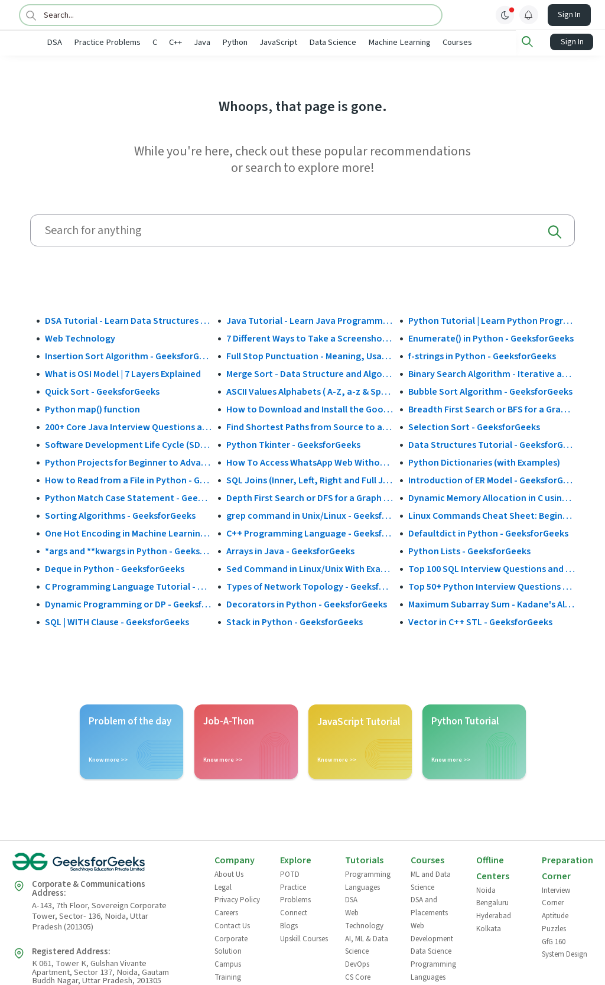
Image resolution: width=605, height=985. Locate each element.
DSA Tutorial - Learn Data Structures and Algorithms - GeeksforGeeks (128, 319)
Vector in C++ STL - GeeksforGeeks (480, 621)
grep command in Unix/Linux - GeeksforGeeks (309, 514)
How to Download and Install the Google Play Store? (309, 408)
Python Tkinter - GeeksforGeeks (293, 443)
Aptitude (555, 915)
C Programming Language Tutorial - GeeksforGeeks (128, 585)
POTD (290, 874)
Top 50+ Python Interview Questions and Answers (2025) (491, 585)
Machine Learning (438, 42)
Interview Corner (556, 896)
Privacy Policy (237, 899)
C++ (214, 42)
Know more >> (108, 759)
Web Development (432, 931)
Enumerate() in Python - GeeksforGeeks (491, 337)
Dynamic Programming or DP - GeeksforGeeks (128, 603)
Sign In (569, 15)
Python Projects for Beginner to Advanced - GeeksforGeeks (128, 461)
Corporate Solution (231, 944)
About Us (228, 874)
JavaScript (317, 42)
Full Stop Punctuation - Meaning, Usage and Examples (309, 355)
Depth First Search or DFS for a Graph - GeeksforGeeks (309, 496)
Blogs (289, 924)
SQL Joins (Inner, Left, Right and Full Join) (309, 479)
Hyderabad (493, 915)
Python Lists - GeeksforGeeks (469, 550)
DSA (93, 42)
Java (241, 42)
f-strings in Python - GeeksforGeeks (482, 355)
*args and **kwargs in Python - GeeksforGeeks (128, 550)
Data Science (371, 42)
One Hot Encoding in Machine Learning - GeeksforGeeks (128, 532)
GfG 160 (553, 940)
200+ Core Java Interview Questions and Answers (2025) (128, 426)
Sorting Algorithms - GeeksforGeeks (120, 514)
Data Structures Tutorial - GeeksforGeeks (491, 443)
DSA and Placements (429, 906)
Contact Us (232, 924)
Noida (486, 889)
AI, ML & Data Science (366, 944)
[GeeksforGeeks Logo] (103, 865)
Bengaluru (492, 902)
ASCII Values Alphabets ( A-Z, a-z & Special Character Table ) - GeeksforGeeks (309, 390)
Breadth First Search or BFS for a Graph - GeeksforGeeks (491, 408)
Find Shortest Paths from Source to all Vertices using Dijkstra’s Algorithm (309, 426)
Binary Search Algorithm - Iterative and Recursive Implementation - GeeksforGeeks (491, 372)
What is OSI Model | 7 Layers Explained (123, 372)
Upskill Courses (304, 937)
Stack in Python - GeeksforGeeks (294, 621)
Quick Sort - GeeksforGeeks (102, 390)
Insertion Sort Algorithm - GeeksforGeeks (128, 355)
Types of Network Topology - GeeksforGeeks (309, 585)
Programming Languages (368, 880)
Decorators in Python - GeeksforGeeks (306, 603)
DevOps (357, 963)
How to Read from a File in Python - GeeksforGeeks (128, 479)
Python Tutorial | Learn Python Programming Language (491, 319)
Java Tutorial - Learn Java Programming (309, 319)
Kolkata (488, 927)
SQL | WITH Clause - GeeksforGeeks (117, 621)
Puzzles (554, 927)
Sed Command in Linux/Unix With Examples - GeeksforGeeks (309, 567)
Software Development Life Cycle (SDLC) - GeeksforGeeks (128, 443)
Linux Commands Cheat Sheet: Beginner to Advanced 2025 (491, 514)
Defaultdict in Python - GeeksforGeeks (488, 532)
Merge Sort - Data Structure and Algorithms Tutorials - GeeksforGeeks (309, 372)
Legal (223, 886)
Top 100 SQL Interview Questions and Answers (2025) (491, 567)
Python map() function (92, 408)
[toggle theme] (505, 14)
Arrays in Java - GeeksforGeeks (290, 550)
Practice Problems (146, 42)
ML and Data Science (431, 880)
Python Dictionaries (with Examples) (484, 461)
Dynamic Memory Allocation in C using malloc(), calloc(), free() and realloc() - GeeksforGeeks (491, 496)
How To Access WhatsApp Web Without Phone (309, 461)
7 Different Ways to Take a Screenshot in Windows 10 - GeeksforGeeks (309, 337)
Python (274, 42)
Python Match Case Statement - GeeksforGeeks (128, 496)
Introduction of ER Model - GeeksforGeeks (491, 479)
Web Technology (80, 337)
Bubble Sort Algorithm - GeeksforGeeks (490, 390)
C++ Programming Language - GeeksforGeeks (309, 532)
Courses (496, 42)
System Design (564, 953)
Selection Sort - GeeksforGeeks (474, 426)
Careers (226, 912)
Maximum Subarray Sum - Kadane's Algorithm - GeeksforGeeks (491, 603)
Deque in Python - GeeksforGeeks (114, 567)
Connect (293, 912)
